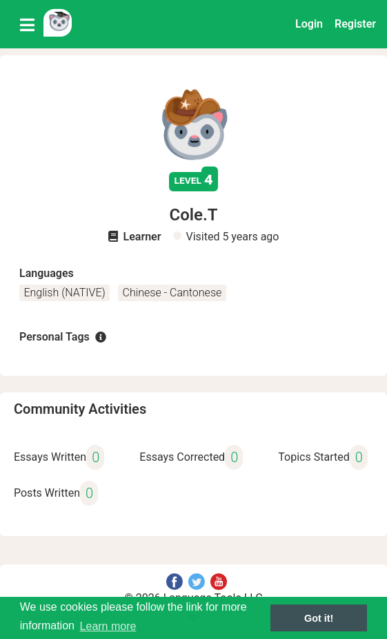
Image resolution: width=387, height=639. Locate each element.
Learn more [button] (108, 626)
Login (309, 23)
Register (355, 23)
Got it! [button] (318, 618)
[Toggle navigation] (27, 24)
